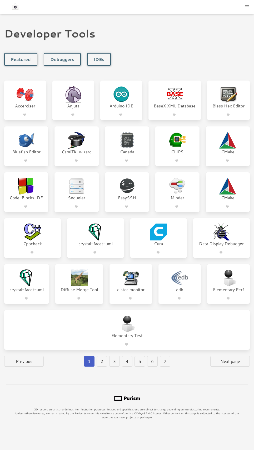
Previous (24, 361)
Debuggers (62, 59)
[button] (247, 7)
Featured (21, 59)
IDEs (99, 59)
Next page (230, 361)
